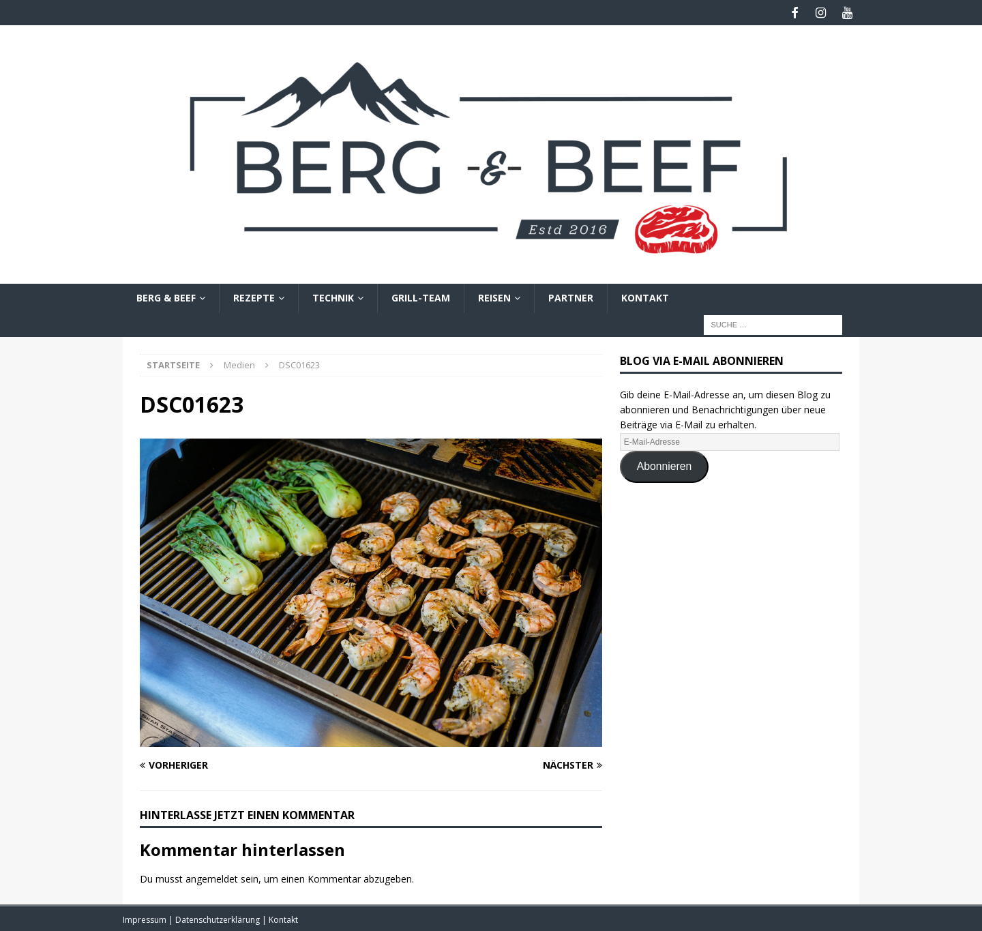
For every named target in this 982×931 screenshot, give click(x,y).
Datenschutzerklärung (218, 917)
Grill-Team (420, 296)
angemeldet (211, 877)
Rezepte (254, 296)
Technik (333, 296)
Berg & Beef (166, 296)
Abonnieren (664, 465)
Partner (570, 296)
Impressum (145, 917)
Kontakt (645, 296)
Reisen (494, 296)
